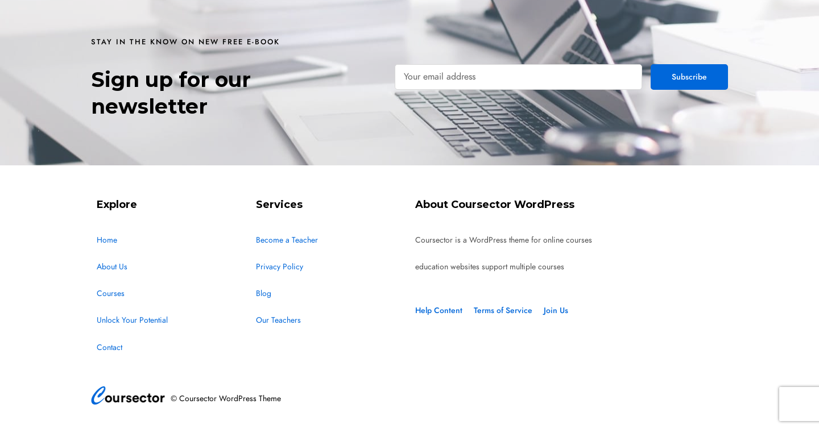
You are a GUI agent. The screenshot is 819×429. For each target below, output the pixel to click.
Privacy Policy (279, 266)
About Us (112, 266)
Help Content (438, 310)
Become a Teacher (287, 240)
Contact (109, 347)
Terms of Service (503, 310)
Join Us (556, 310)
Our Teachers (278, 320)
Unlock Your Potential (132, 320)
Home (107, 240)
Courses (111, 293)
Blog (263, 293)
